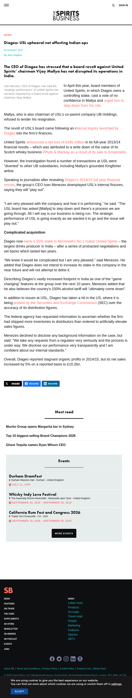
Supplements (11, 619)
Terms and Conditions (28, 668)
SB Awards (10, 634)
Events (8, 644)
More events (64, 533)
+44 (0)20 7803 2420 (15, 678)
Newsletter (11, 629)
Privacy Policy (49, 668)
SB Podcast (10, 639)
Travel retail (75, 616)
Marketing (74, 625)
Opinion (73, 634)
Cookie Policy (67, 668)
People (72, 620)
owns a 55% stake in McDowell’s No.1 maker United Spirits (70, 241)
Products (73, 607)
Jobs (6, 649)
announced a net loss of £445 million (55, 142)
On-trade (9, 609)
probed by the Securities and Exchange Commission (55, 303)
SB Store (9, 624)
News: (71, 599)
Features (9, 604)
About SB (9, 668)
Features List (84, 668)
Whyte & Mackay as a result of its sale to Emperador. (84, 152)
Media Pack (99, 668)
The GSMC (9, 614)
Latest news (75, 602)
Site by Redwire (12, 693)
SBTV (71, 638)
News (7, 599)
